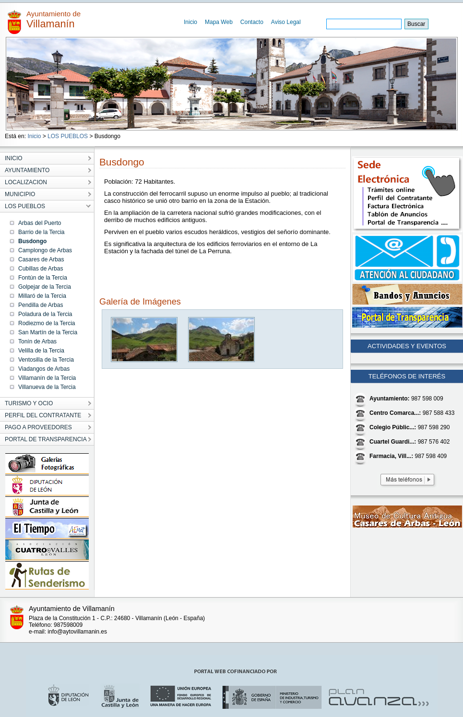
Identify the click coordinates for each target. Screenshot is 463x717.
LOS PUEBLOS (67, 136)
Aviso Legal (286, 22)
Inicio (190, 22)
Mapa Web (219, 22)
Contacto (251, 22)
